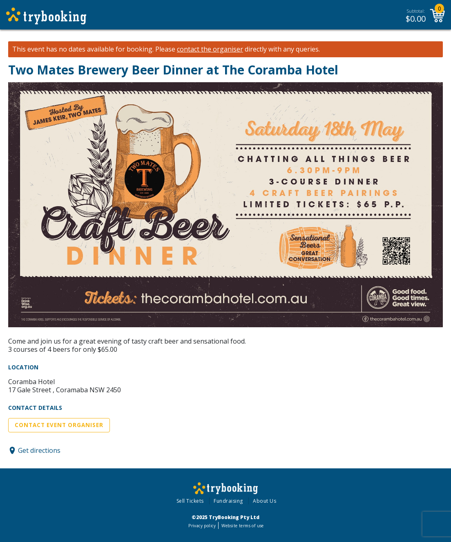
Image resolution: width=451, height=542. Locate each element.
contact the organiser (210, 49)
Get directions (39, 450)
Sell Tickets (190, 500)
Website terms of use (242, 526)
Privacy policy (202, 526)
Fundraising (228, 500)
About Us (264, 500)
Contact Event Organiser (59, 425)
